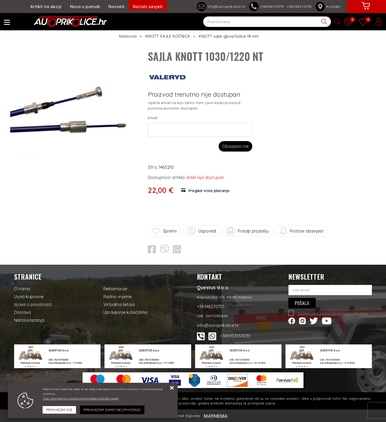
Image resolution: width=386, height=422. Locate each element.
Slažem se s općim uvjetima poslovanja (332, 313)
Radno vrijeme (117, 296)
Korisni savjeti (148, 6)
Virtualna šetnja (119, 304)
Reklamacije (115, 288)
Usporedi (202, 231)
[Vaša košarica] (366, 9)
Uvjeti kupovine (29, 296)
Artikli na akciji (46, 6)
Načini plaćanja (29, 320)
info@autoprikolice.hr (221, 6)
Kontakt (327, 6)
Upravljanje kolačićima (125, 312)
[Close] (59, 410)
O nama (22, 288)
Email (152, 117)
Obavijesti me (235, 146)
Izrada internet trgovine (179, 415)
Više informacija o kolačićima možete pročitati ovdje (80, 398)
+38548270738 (299, 6)
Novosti (116, 6)
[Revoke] (112, 410)
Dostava (22, 312)
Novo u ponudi (85, 6)
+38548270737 (268, 6)
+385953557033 (235, 335)
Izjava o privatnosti (33, 304)
